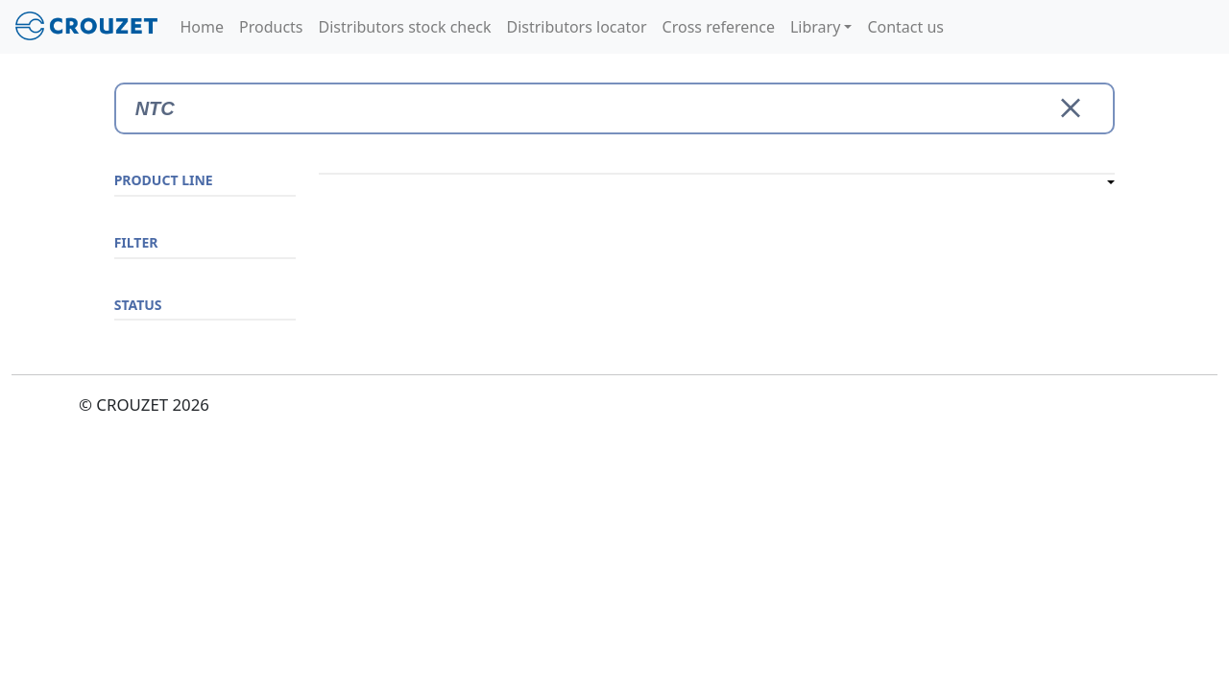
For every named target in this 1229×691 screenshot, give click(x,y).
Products (271, 26)
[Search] (615, 108)
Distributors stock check (405, 26)
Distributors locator (576, 26)
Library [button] (815, 26)
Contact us (905, 26)
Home (203, 26)
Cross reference (719, 26)
